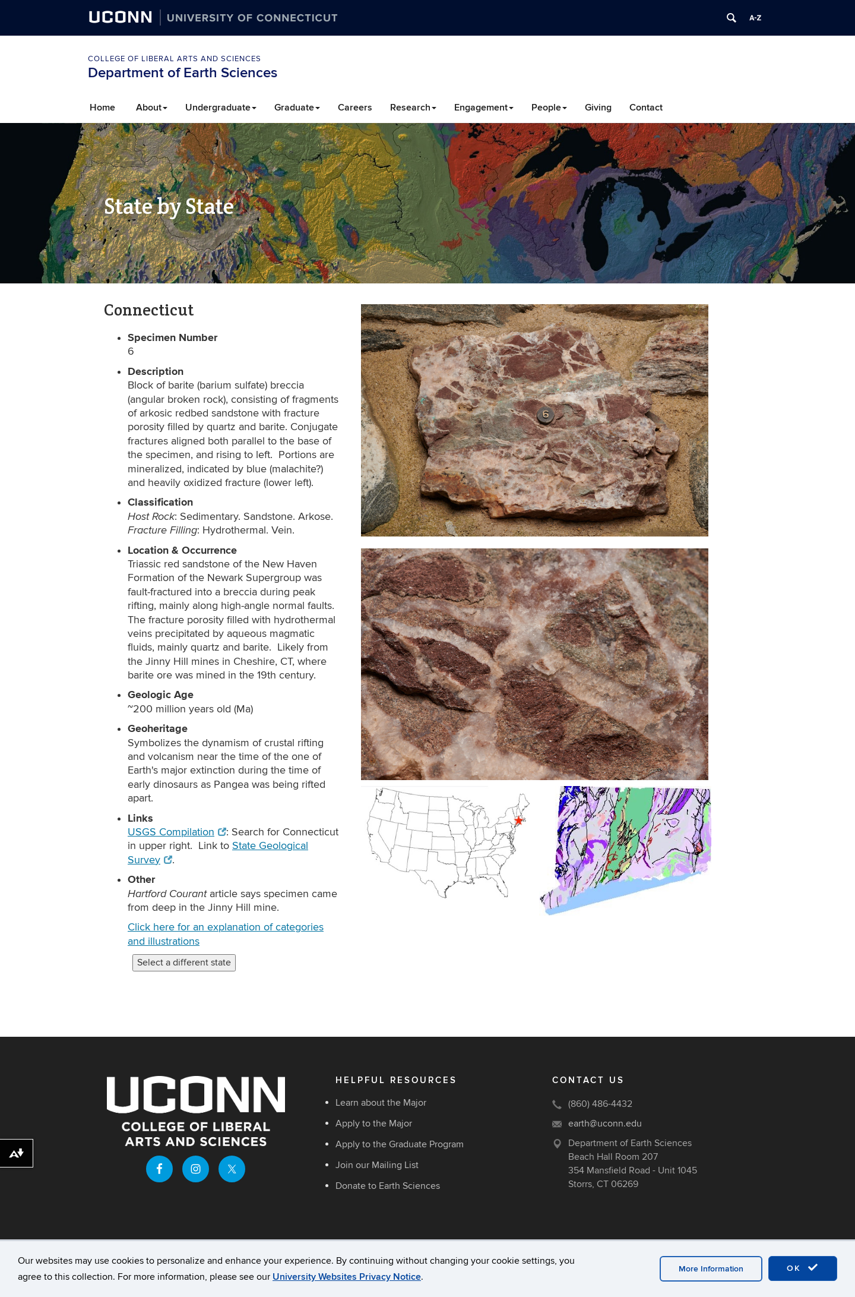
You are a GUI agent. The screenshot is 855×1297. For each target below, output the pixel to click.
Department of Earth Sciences (182, 72)
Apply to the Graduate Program (399, 1144)
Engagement (484, 107)
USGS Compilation (177, 832)
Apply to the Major (373, 1123)
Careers (355, 107)
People (549, 107)
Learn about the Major (380, 1103)
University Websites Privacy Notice (347, 1277)
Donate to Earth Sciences (387, 1186)
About (151, 107)
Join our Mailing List (377, 1165)
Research (413, 107)
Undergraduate (220, 107)
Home (102, 107)
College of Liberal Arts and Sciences (174, 59)
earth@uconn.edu (605, 1123)
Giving (598, 107)
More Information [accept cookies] (711, 1269)
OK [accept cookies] (803, 1268)
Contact (646, 107)
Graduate (297, 107)
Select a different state (184, 962)
